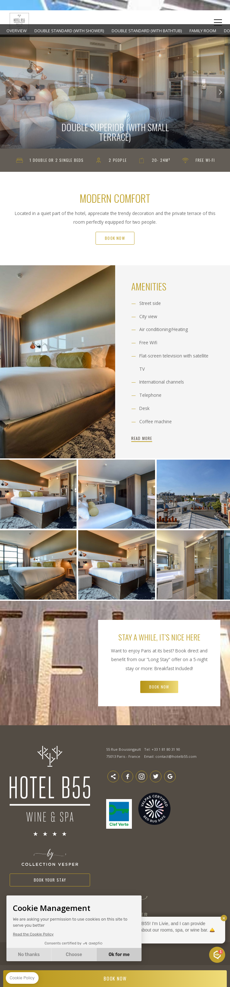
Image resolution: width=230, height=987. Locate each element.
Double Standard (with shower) (69, 31)
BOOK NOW (115, 978)
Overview (16, 31)
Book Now (115, 238)
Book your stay (50, 880)
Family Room (202, 31)
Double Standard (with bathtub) (147, 31)
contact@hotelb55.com (176, 756)
